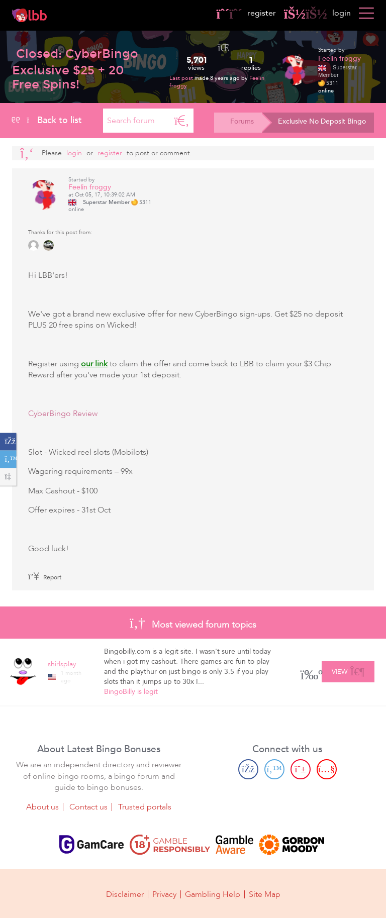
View (348, 670)
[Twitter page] (274, 769)
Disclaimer (125, 894)
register (246, 13)
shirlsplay (62, 664)
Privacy (164, 894)
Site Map (264, 894)
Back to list (47, 120)
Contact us (88, 806)
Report (44, 577)
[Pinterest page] (301, 769)
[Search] (182, 121)
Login (74, 153)
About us (42, 806)
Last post (182, 78)
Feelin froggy (339, 58)
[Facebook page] (248, 769)
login (317, 13)
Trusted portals (144, 806)
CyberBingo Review (63, 413)
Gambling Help (212, 894)
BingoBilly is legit (131, 691)
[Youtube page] (327, 769)
